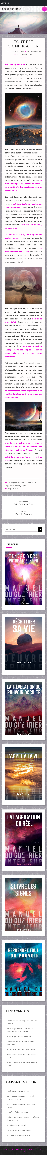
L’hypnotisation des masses (19, 1130)
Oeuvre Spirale (11, 9)
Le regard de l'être (16, 482)
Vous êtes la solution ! (16, 1125)
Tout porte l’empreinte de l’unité (21, 1049)
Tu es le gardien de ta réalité (19, 1036)
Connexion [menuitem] (5, 3)
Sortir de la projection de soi (19, 1135)
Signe (24, 485)
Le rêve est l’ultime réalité (18, 1091)
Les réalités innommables (18, 1112)
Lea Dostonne (34, 51)
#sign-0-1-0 (13, 488)
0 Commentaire (24, 54)
